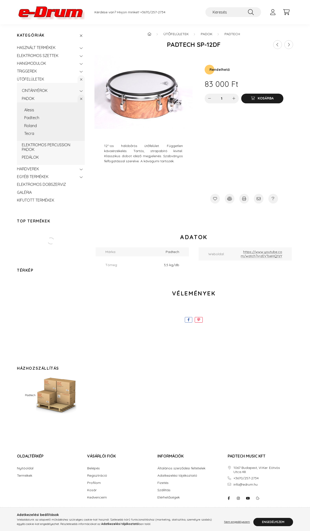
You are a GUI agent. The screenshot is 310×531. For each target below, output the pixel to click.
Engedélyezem (273, 522)
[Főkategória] (149, 34)
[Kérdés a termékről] (273, 199)
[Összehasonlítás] (229, 199)
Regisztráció (97, 476)
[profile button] (273, 12)
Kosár (92, 490)
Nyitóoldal (25, 468)
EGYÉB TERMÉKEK (32, 176)
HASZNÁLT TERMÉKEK (36, 47)
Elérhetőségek (168, 497)
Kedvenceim (97, 497)
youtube (248, 498)
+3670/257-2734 (152, 12)
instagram (238, 498)
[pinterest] (199, 320)
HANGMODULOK (31, 63)
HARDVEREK (28, 168)
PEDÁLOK (30, 157)
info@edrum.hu (245, 484)
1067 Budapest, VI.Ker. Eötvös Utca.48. (256, 470)
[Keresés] (233, 12)
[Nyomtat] (244, 199)
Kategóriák (31, 35)
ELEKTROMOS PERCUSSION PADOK (46, 147)
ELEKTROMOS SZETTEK (37, 55)
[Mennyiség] (221, 98)
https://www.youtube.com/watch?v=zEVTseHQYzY (261, 254)
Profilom (94, 483)
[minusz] (209, 98)
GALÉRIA (24, 192)
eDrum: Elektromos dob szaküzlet (228, 498)
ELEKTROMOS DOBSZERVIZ (41, 184)
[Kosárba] (262, 98)
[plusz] (234, 98)
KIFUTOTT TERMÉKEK (35, 200)
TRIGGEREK (27, 71)
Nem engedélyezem (237, 522)
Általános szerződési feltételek (181, 468)
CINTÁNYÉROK (34, 90)
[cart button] (286, 12)
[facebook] (188, 320)
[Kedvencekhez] (215, 199)
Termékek (24, 476)
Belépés (93, 468)
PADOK (28, 98)
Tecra (29, 133)
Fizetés (163, 483)
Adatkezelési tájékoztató (177, 476)
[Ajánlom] (259, 199)
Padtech (31, 117)
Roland (30, 125)
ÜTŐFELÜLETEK (30, 79)
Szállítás (163, 490)
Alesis (29, 109)
